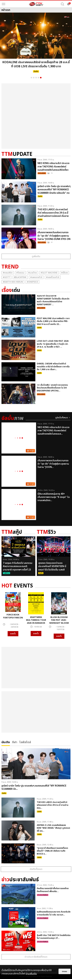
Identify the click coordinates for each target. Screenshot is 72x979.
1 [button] (31, 77)
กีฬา (14, 742)
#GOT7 (6, 277)
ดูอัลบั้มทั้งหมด (61, 417)
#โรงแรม (20, 272)
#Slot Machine (49, 272)
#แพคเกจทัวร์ (36, 277)
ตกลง (64, 971)
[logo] (36, 4)
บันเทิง (5, 742)
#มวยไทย (32, 272)
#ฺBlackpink (20, 277)
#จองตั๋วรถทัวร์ (52, 277)
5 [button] (40, 77)
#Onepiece (32, 281)
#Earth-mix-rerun (13, 281)
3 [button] (36, 77)
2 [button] (33, 77)
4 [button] (38, 77)
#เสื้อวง (64, 272)
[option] (36, 44)
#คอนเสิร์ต (7, 272)
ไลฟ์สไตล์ (25, 742)
